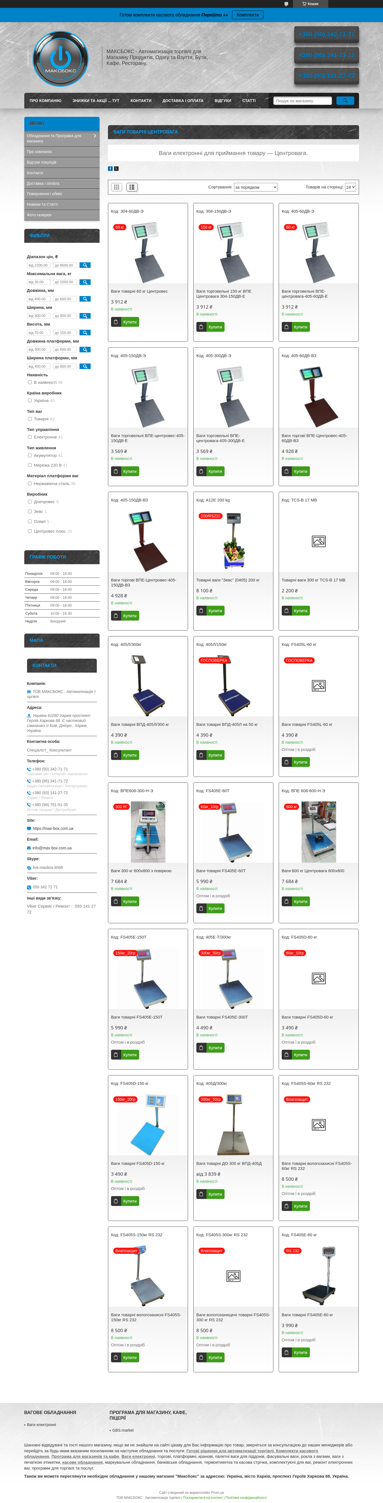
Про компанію (46, 100)
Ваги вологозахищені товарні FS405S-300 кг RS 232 (233, 1317)
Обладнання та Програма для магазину (54, 138)
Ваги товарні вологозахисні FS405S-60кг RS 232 (317, 1166)
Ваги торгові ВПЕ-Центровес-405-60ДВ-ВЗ (314, 438)
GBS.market (123, 1430)
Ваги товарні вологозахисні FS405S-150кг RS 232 (146, 1317)
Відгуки (223, 100)
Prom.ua (217, 1493)
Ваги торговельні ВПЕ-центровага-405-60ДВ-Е (305, 294)
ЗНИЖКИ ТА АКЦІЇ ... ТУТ (96, 100)
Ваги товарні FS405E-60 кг (307, 1314)
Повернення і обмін (44, 193)
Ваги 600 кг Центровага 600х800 (313, 870)
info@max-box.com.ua (52, 848)
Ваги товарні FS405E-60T (221, 870)
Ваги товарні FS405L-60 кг (307, 724)
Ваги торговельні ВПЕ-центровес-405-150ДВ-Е (148, 438)
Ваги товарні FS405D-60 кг (307, 1017)
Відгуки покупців (41, 162)
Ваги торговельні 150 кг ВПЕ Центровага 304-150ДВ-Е (223, 294)
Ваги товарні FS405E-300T (222, 1017)
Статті (249, 100)
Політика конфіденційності (246, 1498)
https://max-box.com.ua (53, 828)
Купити (130, 321)
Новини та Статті (42, 204)
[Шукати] (345, 100)
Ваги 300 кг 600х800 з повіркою (141, 870)
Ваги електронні (41, 1424)
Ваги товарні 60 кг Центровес (139, 291)
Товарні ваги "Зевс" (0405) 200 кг (228, 580)
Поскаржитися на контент (203, 1498)
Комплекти (248, 15)
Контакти (141, 100)
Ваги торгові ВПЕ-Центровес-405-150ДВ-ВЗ (143, 582)
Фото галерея (39, 215)
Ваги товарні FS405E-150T (137, 1017)
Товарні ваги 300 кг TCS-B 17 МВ (314, 580)
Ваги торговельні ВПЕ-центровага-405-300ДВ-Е (220, 438)
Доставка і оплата (183, 100)
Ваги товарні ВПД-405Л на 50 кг (227, 724)
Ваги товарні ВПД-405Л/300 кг (140, 724)
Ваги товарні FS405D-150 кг (138, 1163)
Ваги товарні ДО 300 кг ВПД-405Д (229, 1163)
